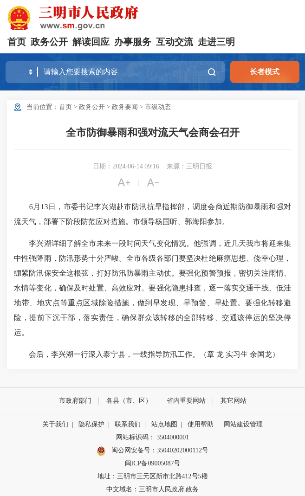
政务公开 (49, 42)
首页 (16, 42)
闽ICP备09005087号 (153, 463)
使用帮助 (201, 424)
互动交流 (174, 42)
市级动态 (158, 106)
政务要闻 (125, 106)
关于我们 (55, 424)
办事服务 (132, 42)
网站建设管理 (243, 424)
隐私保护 (91, 424)
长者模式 (264, 72)
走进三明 (216, 42)
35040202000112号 (182, 450)
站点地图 (164, 424)
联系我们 (128, 424)
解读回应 (91, 42)
